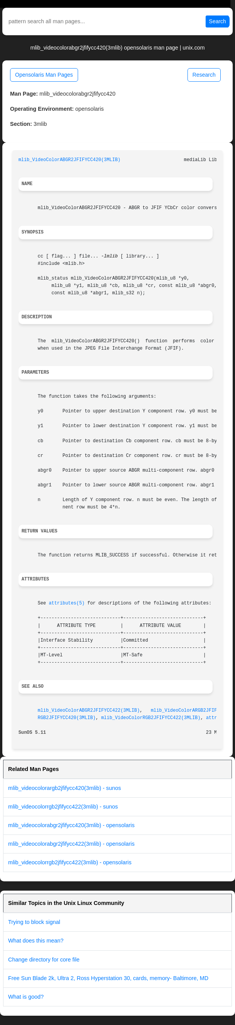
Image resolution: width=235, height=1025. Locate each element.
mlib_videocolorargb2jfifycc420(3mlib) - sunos (64, 788)
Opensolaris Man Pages (44, 75)
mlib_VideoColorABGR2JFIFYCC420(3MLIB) (70, 160)
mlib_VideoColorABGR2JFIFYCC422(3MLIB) (89, 710)
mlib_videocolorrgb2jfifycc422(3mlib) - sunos (63, 807)
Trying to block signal (34, 922)
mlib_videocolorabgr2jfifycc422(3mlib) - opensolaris (71, 844)
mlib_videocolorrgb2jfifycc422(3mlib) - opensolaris (69, 862)
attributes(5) (67, 603)
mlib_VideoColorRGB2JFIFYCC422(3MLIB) (151, 718)
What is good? (26, 997)
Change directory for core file (44, 959)
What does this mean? (35, 940)
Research (204, 75)
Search (217, 21)
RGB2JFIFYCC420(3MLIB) (67, 718)
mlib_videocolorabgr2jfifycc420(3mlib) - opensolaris (71, 825)
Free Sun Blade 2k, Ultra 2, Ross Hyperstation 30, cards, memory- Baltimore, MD (108, 978)
